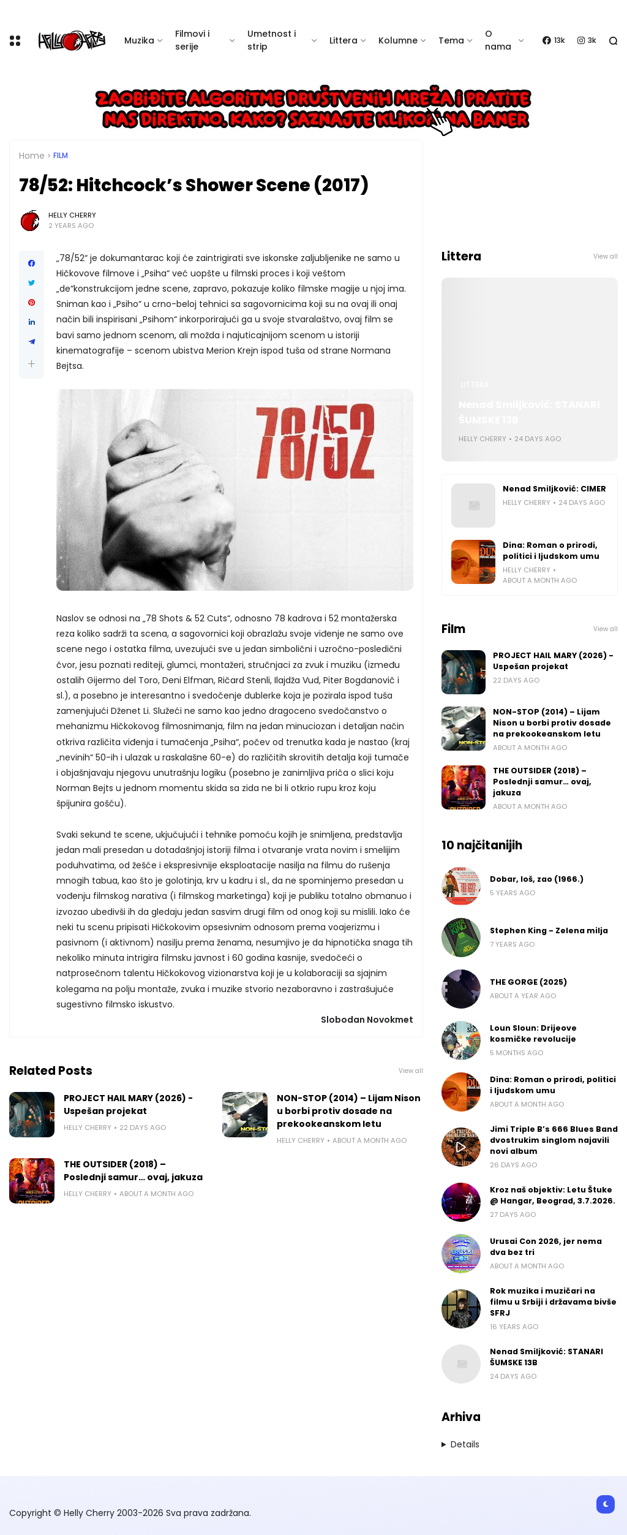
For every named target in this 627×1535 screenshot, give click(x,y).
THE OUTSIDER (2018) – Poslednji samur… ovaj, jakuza (133, 1170)
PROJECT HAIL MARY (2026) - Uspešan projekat (128, 1104)
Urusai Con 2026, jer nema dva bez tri (546, 1246)
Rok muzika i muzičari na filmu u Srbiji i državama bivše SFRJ (553, 1302)
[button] (31, 364)
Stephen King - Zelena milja (549, 930)
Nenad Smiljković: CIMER (554, 488)
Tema (451, 40)
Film (60, 156)
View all (411, 1070)
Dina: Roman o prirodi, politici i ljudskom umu (551, 550)
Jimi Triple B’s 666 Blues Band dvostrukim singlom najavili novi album (554, 1140)
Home (32, 156)
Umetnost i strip (271, 40)
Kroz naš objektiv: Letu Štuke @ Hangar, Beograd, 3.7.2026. (552, 1195)
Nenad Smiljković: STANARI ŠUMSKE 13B (529, 412)
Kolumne (398, 40)
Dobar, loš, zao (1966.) (537, 879)
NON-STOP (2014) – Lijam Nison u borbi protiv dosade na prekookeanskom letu (349, 1111)
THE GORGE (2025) (528, 982)
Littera (343, 40)
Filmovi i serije (192, 40)
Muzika (139, 40)
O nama (498, 40)
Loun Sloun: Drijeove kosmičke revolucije (533, 1033)
